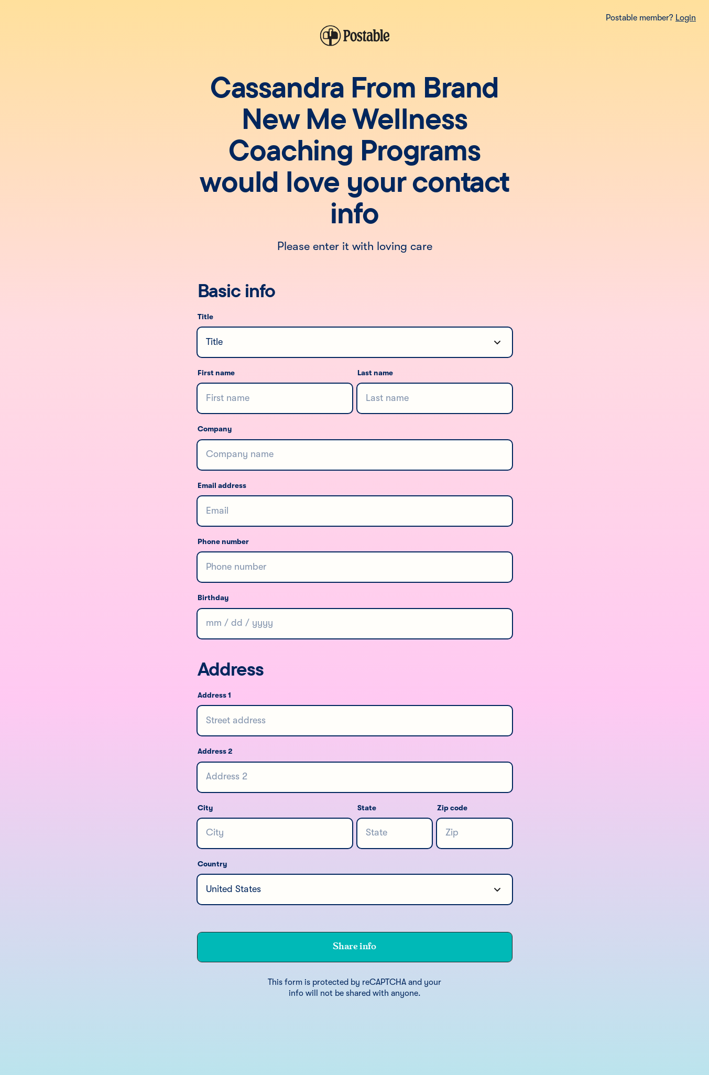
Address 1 (214, 695)
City (205, 808)
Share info (354, 946)
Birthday (213, 598)
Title (205, 317)
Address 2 (215, 751)
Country (212, 864)
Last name (375, 373)
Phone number (223, 542)
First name (216, 373)
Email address (222, 486)
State (366, 808)
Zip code (452, 808)
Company (215, 429)
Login (685, 18)
